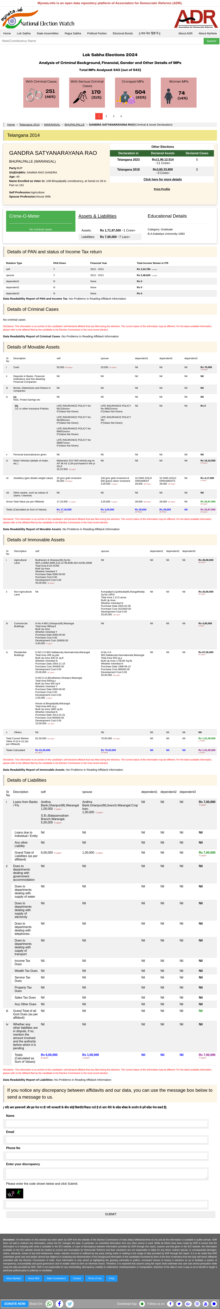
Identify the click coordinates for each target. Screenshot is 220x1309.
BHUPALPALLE (75, 124)
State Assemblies (48, 33)
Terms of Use (95, 1278)
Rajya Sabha (73, 33)
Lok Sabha (24, 33)
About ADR (185, 33)
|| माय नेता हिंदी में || (149, 33)
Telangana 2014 (29, 124)
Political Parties (97, 33)
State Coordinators (56, 1278)
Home (7, 33)
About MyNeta (208, 33)
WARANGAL (52, 124)
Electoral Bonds (123, 33)
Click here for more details (163, 179)
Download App (127, 1303)
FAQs (111, 1278)
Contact (77, 1278)
